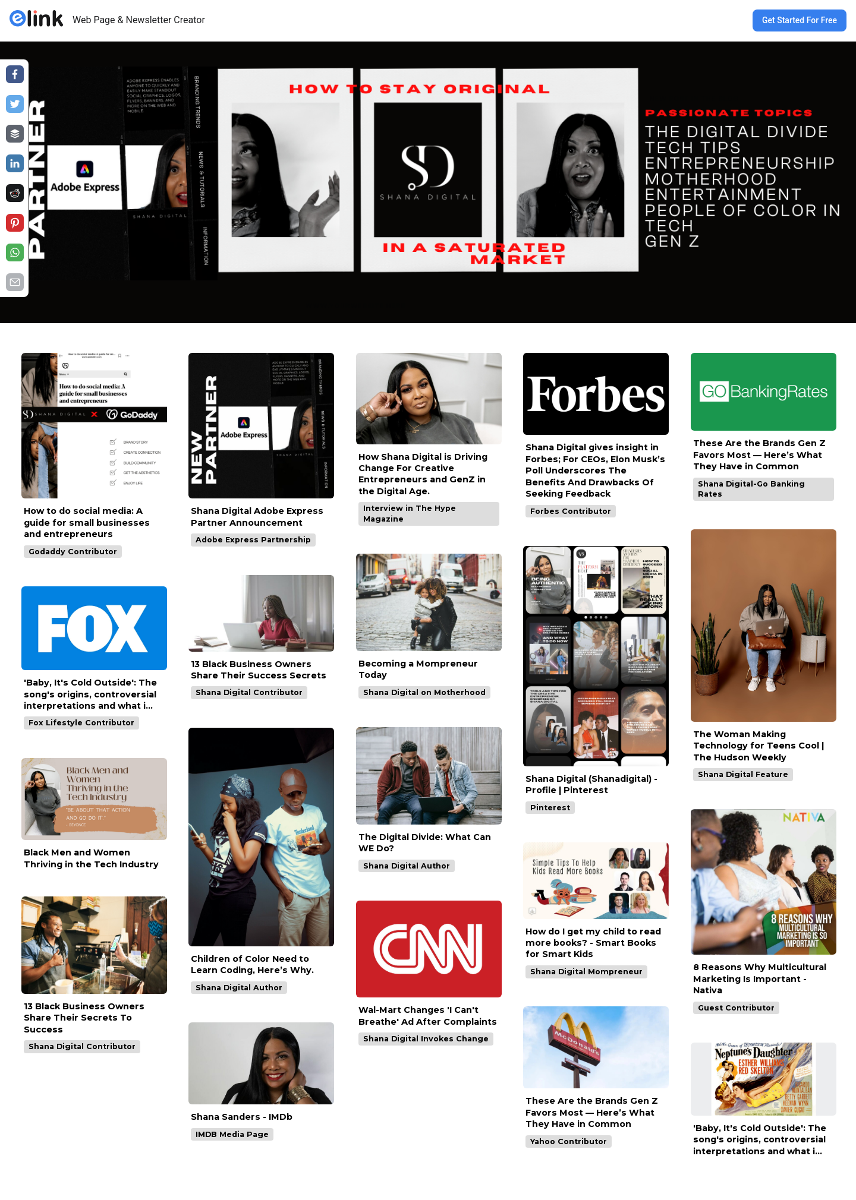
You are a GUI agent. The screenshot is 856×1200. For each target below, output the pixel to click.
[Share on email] (15, 282)
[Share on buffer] (15, 134)
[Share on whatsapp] (15, 252)
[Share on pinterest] (15, 223)
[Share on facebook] (15, 74)
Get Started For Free (799, 20)
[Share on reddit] (15, 193)
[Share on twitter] (15, 104)
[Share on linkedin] (15, 163)
